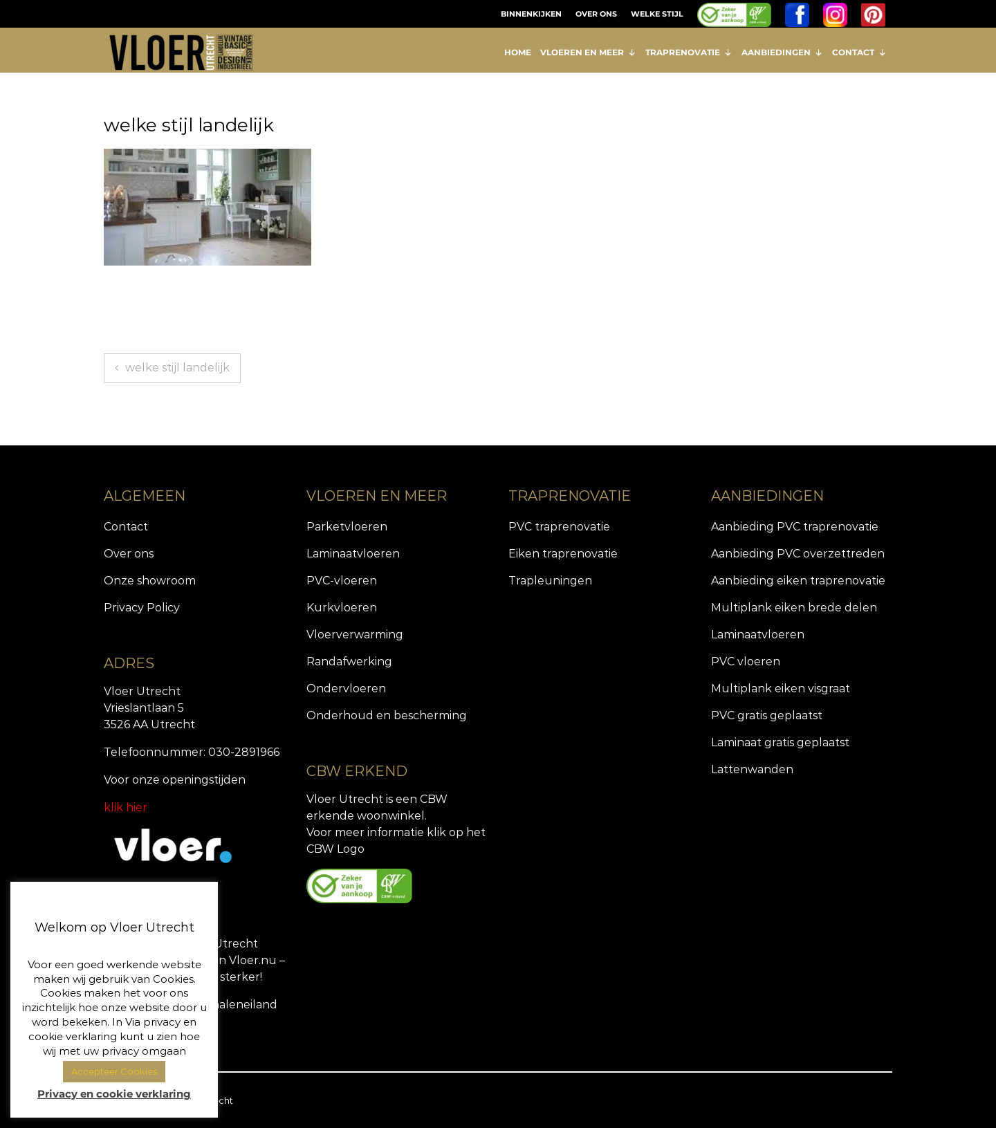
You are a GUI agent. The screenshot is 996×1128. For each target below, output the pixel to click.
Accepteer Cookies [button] (114, 1071)
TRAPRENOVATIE (688, 52)
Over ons (129, 553)
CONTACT (859, 52)
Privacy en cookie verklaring (114, 1093)
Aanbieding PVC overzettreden (798, 553)
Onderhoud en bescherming (386, 715)
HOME (517, 52)
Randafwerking (349, 661)
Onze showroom (150, 580)
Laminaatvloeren (353, 553)
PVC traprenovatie (559, 526)
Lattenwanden (752, 769)
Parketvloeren (346, 526)
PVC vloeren (745, 661)
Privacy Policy (142, 607)
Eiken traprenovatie (563, 553)
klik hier (125, 807)
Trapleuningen (550, 580)
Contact (126, 526)
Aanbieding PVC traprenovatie (794, 526)
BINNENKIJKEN (531, 14)
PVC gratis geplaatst (766, 715)
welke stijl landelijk (177, 367)
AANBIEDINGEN (782, 52)
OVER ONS (596, 14)
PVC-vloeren (341, 580)
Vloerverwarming (354, 634)
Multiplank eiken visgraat (780, 688)
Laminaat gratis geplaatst (780, 742)
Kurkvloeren (341, 607)
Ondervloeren (346, 688)
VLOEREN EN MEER (588, 52)
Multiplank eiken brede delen (794, 607)
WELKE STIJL (657, 14)
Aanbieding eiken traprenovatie (798, 580)
